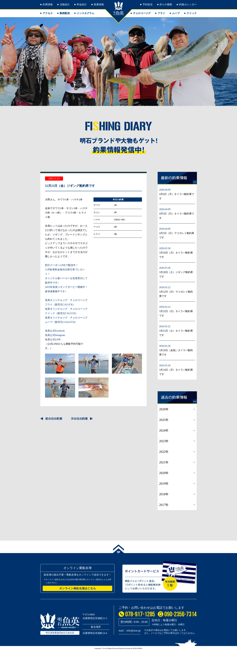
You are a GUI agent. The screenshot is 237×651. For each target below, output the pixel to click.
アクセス (48, 13)
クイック (192, 13)
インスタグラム (85, 13)
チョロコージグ (142, 13)
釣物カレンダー (188, 4)
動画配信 (65, 13)
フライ (161, 13)
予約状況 (148, 4)
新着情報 (99, 4)
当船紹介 (65, 4)
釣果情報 (48, 4)
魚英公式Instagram (55, 335)
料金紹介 (82, 4)
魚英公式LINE (53, 339)
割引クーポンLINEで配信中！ (61, 265)
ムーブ (176, 13)
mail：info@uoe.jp (130, 630)
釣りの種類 (166, 4)
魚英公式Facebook (55, 330)
